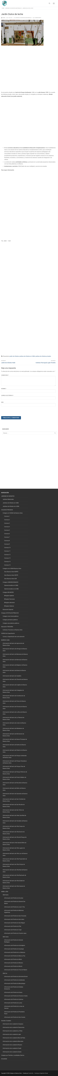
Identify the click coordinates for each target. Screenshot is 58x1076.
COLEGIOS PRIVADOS (7, 510)
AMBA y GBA (4, 891)
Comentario (5, 375)
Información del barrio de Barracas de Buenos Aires (15, 660)
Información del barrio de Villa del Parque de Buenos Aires (14, 838)
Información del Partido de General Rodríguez (13, 941)
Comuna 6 (7, 533)
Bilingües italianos (9, 606)
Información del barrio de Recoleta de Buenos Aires (15, 783)
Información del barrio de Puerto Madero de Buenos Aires (14, 778)
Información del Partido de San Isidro (14, 919)
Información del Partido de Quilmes (13, 999)
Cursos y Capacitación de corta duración (13, 636)
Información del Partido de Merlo (13, 959)
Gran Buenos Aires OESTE (11, 575)
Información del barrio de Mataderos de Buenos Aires (13, 729)
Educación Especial (8, 609)
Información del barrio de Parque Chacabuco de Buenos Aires (15, 762)
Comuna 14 (7, 561)
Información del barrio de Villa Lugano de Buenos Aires (14, 849)
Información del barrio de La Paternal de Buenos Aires (13, 718)
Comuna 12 (7, 554)
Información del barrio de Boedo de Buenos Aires (14, 671)
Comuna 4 (7, 526)
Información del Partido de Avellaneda (14, 980)
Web (2, 402)
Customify (30, 1073)
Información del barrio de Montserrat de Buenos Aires (13, 735)
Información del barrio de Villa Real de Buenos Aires (15, 870)
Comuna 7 (7, 537)
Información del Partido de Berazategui (14, 983)
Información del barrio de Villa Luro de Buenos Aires (15, 854)
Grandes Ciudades (6, 1020)
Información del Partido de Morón (13, 966)
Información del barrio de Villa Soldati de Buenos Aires (13, 881)
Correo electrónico (7, 395)
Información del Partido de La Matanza (14, 952)
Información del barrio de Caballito (12, 676)
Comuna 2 (7, 519)
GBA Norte (6, 895)
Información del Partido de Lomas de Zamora (14, 1007)
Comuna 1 (7, 516)
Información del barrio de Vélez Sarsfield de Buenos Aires (14, 816)
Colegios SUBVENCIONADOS (11, 582)
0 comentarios (37, 17)
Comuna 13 (7, 558)
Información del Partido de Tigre (13, 929)
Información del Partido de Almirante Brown (16, 976)
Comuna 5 (7, 530)
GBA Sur (5, 973)
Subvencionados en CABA (11, 585)
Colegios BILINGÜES (8, 592)
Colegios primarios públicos (10, 619)
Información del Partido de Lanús (13, 1003)
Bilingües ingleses (9, 595)
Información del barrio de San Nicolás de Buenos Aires (14, 805)
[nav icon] (53, 3)
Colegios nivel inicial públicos (11, 616)
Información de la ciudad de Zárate (12, 1052)
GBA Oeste (6, 937)
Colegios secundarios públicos (11, 623)
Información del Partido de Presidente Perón (14, 1012)
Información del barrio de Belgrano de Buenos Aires (15, 666)
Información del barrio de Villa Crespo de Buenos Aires (14, 827)
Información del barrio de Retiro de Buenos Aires (14, 789)
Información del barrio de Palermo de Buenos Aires (15, 751)
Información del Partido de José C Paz (14, 907)
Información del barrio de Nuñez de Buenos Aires (14, 745)
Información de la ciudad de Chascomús (13, 1027)
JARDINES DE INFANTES (8, 496)
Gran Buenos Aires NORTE (11, 571)
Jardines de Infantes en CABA (11, 503)
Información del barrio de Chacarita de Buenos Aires (15, 680)
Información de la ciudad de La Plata (12, 1031)
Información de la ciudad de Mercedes (13, 1041)
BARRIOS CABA (5, 640)
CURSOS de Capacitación (8, 633)
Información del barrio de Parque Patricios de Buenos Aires (15, 773)
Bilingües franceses (9, 599)
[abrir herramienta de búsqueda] (49, 3)
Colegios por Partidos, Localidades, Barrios (12, 1055)
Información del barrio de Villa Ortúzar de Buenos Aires (14, 865)
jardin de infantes (14, 356)
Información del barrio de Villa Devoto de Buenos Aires (13, 832)
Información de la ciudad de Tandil (12, 1048)
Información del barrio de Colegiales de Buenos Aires (13, 691)
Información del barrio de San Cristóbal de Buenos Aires (14, 800)
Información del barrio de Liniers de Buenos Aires (14, 724)
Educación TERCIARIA (7, 626)
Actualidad (4, 1059)
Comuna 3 (7, 523)
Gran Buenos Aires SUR (10, 578)
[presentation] (12, 412)
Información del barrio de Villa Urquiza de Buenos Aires (14, 887)
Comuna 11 (7, 551)
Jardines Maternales (8, 499)
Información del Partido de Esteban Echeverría (13, 988)
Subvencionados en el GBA (11, 589)
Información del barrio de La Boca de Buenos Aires (15, 713)
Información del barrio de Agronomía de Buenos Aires (13, 644)
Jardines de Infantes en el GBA (11, 506)
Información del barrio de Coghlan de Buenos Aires (15, 686)
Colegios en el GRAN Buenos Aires (12, 568)
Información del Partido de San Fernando (15, 916)
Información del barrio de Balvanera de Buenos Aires (15, 655)
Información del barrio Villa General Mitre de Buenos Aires (14, 843)
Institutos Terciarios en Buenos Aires (12, 630)
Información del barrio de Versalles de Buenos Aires (15, 822)
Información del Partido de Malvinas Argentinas (14, 911)
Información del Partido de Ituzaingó (14, 949)
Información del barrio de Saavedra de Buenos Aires (15, 794)
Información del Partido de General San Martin (14, 902)
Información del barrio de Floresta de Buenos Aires (15, 707)
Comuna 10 (7, 547)
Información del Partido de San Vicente (14, 1017)
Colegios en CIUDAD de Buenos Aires (13, 513)
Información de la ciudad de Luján (12, 1034)
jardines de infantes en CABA (27, 356)
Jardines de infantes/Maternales (13, 8)
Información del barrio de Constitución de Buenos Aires (14, 696)
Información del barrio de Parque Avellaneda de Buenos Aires (15, 756)
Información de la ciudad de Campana (13, 1024)
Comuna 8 (7, 540)
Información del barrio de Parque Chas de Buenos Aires (14, 767)
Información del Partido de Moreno (13, 963)
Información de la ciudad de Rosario (12, 1045)
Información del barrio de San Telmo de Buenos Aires (13, 811)
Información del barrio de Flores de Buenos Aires (14, 702)
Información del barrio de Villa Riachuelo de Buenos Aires (14, 876)
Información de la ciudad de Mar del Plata (14, 1038)
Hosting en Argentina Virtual (41, 1073)
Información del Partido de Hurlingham (14, 945)
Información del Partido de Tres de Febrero (15, 970)
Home (3, 8)
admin (3, 17)
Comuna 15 (7, 565)
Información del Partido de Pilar (12, 926)
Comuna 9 (7, 544)
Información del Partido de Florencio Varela (15, 996)
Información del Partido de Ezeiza (13, 992)
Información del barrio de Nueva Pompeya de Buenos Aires (15, 740)
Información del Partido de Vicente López (15, 933)
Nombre (3, 388)
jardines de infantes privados (43, 356)
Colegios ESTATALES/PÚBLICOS (10, 613)
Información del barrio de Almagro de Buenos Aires (15, 649)
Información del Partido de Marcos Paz (14, 956)
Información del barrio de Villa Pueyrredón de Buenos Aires (15, 860)
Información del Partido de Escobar (13, 898)
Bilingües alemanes (9, 602)
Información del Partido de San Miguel (14, 923)
